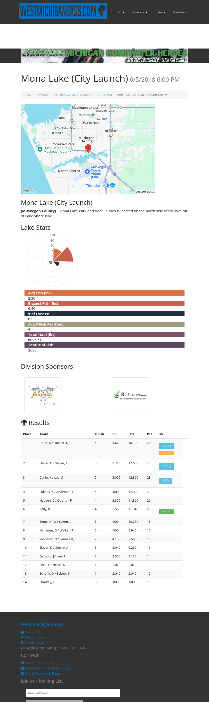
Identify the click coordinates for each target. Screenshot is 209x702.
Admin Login (33, 642)
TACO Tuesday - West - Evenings (72, 95)
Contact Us (31, 632)
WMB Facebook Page (40, 673)
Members (179, 12)
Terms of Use (32, 637)
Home (28, 95)
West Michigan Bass (42, 624)
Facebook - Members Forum (46, 668)
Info (120, 12)
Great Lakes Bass (37, 662)
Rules (160, 12)
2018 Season (104, 95)
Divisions (139, 12)
